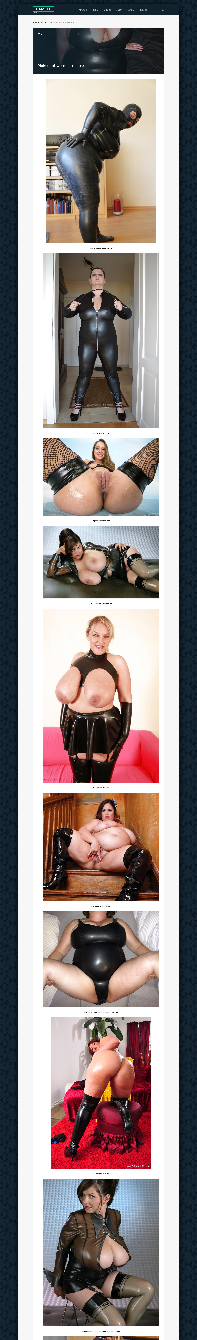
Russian (138, 10)
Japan (114, 10)
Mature (125, 10)
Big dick (102, 10)
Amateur (77, 10)
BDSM (90, 10)
